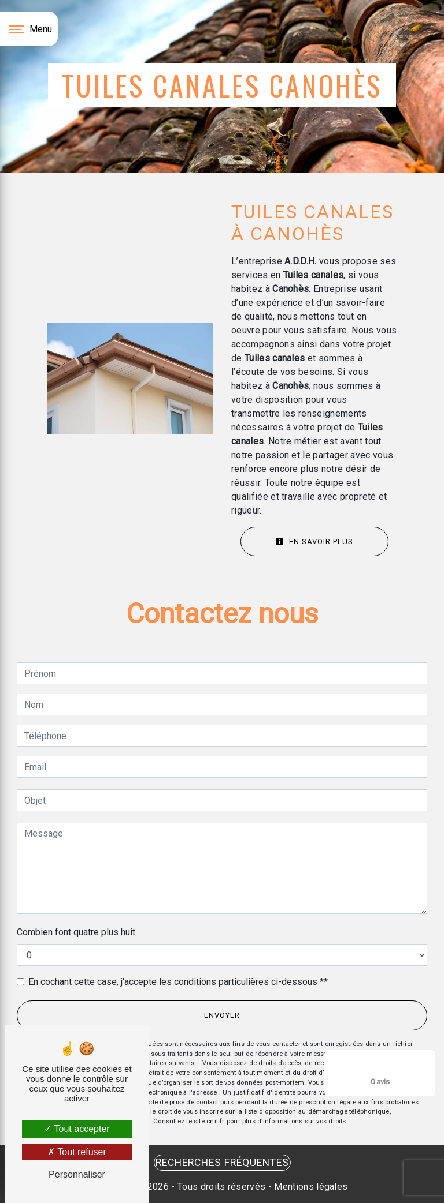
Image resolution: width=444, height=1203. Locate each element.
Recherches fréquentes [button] (222, 1162)
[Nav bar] (29, 29)
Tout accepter (76, 1129)
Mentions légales (309, 1186)
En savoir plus (314, 541)
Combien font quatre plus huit (76, 932)
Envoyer (222, 1015)
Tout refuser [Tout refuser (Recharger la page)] (76, 1152)
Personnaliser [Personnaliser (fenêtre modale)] (77, 1174)
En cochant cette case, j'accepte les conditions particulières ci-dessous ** (178, 981)
